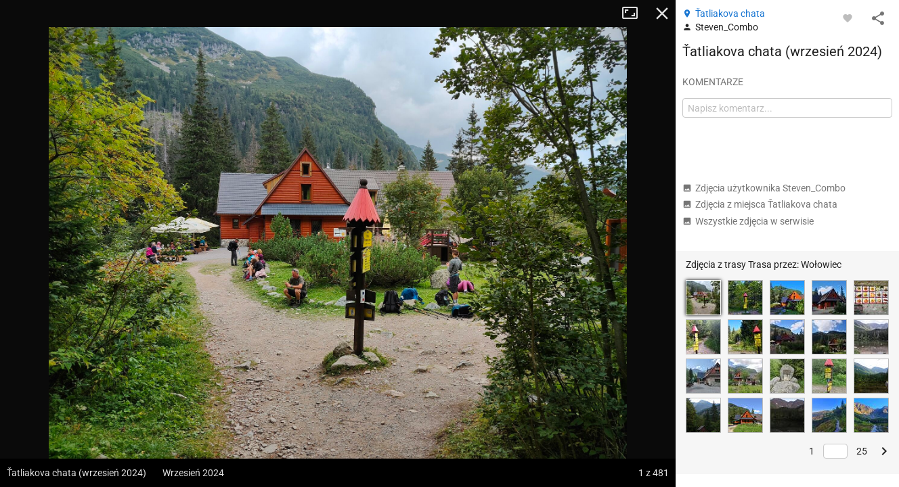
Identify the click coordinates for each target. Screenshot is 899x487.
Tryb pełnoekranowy (635, 13)
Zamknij (662, 13)
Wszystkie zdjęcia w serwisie (748, 221)
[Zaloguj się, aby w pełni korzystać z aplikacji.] (847, 17)
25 (861, 451)
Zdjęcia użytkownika (764, 188)
